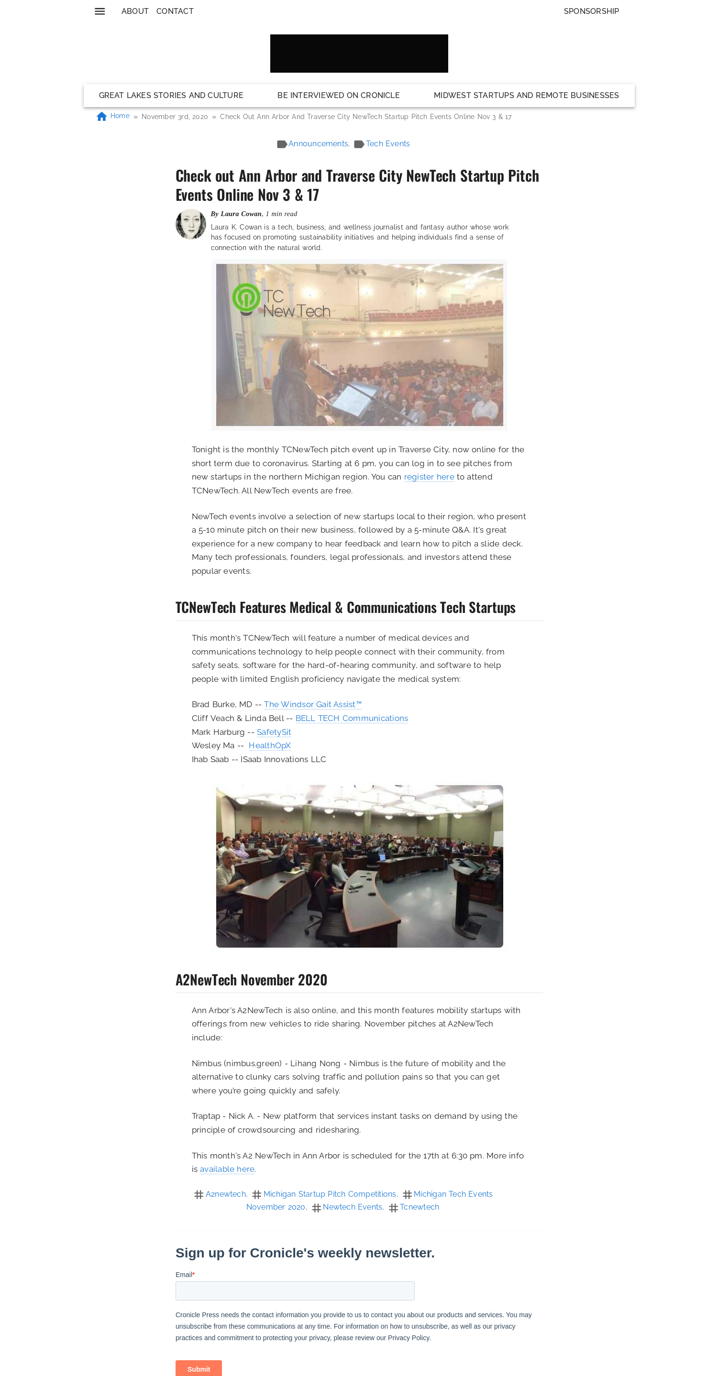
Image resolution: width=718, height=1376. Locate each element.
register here (429, 476)
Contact (175, 11)
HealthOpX (270, 745)
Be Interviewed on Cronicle (338, 95)
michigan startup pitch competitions (330, 1194)
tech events (388, 143)
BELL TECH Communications (352, 718)
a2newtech (226, 1194)
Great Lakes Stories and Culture (171, 95)
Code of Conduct (371, 1372)
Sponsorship (591, 11)
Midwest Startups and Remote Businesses (526, 95)
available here (227, 1169)
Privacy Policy (438, 1372)
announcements (318, 143)
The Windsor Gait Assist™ (313, 704)
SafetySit (274, 732)
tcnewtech (419, 1207)
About (135, 11)
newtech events (352, 1207)
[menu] (99, 11)
